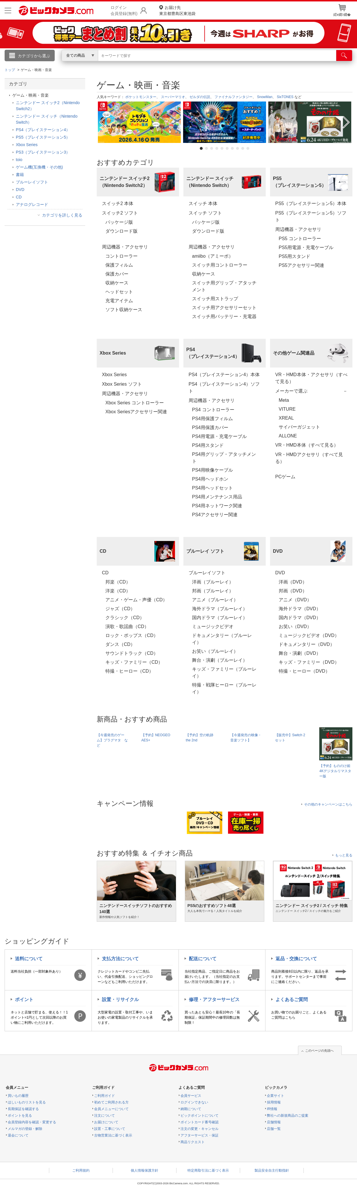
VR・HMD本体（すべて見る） (306, 445)
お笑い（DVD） (295, 626)
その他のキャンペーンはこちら (328, 804)
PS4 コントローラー (213, 409)
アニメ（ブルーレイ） (215, 599)
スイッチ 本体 (203, 203)
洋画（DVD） (293, 581)
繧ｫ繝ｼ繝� (342, 10)
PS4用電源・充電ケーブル (219, 436)
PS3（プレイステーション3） (43, 152)
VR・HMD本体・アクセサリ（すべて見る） (311, 378)
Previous (102, 122)
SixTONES (285, 97)
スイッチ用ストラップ (215, 298)
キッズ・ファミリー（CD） (134, 662)
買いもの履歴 (18, 1096)
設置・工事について (109, 1129)
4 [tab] (216, 148)
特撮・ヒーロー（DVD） (304, 671)
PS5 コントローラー (300, 238)
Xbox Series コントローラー (134, 402)
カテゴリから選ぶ (34, 55)
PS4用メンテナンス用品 (217, 496)
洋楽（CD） (117, 590)
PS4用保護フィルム (212, 418)
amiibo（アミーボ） (212, 256)
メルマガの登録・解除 (25, 1129)
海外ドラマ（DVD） (300, 608)
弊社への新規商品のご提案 (287, 1116)
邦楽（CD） (117, 581)
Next (347, 122)
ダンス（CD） (120, 644)
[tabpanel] (139, 122)
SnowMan (264, 97)
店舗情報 (274, 1122)
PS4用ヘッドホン (210, 479)
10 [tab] (247, 148)
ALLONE (288, 435)
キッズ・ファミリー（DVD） (309, 662)
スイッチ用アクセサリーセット (224, 307)
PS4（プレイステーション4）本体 (224, 374)
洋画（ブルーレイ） (212, 581)
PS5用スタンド (294, 256)
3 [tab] (211, 148)
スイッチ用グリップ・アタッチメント (224, 286)
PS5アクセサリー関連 (301, 265)
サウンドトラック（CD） (131, 653)
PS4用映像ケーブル (212, 470)
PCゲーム (285, 476)
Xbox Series (114, 374)
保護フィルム (119, 265)
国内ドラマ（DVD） (300, 617)
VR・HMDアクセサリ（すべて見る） (309, 458)
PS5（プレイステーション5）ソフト (310, 216)
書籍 (20, 174)
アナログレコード (32, 204)
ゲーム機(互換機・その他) (39, 167)
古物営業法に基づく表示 (113, 1135)
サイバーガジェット (299, 426)
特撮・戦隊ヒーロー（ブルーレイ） (224, 688)
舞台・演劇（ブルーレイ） (219, 660)
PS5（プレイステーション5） (43, 137)
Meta (284, 400)
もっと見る (343, 855)
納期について (191, 1109)
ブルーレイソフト (207, 572)
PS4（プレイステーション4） (43, 129)
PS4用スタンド (208, 445)
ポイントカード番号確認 (200, 1122)
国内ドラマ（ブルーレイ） (219, 617)
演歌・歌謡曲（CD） (127, 626)
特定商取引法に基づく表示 (208, 1170)
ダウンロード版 (121, 231)
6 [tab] (227, 148)
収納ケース (119, 282)
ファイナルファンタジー (233, 97)
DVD (280, 572)
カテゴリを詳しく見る (62, 215)
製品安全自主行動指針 (272, 1170)
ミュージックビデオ (212, 626)
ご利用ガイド (104, 1096)
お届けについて (106, 1122)
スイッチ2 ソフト (120, 213)
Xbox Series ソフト (122, 384)
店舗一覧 (274, 1129)
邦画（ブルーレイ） (212, 590)
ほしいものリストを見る (27, 1102)
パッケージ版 (119, 222)
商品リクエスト (193, 1142)
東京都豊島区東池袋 (177, 10)
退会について (18, 1135)
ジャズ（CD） (120, 608)
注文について (104, 1116)
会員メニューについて (111, 1109)
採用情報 (274, 1102)
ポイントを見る (20, 1116)
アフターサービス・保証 (200, 1135)
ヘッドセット (119, 291)
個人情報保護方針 (144, 1170)
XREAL (286, 418)
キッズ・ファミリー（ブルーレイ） (224, 672)
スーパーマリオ (173, 97)
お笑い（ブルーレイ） (215, 651)
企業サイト (275, 1096)
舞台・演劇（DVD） (300, 653)
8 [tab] (237, 148)
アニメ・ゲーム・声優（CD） (136, 599)
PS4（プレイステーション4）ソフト (224, 387)
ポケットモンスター (140, 97)
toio (19, 159)
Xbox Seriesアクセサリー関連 (136, 411)
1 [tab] (201, 148)
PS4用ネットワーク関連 (217, 505)
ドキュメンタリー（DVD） (307, 644)
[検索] (344, 55)
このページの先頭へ (319, 1050)
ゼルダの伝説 (199, 97)
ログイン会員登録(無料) (124, 10)
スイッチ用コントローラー (219, 265)
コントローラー (121, 256)
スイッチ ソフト (205, 213)
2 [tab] (206, 148)
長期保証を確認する (23, 1109)
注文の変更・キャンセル (200, 1129)
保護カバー (116, 273)
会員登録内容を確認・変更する (32, 1122)
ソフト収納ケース (123, 309)
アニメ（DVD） (295, 599)
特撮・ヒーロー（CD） (129, 671)
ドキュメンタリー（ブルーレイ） (222, 639)
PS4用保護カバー (210, 427)
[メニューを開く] (8, 10)
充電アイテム (119, 300)
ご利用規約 (81, 1170)
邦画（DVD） (293, 590)
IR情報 (272, 1109)
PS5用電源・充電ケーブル (306, 247)
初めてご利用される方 (111, 1102)
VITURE (287, 409)
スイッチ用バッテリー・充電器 (224, 316)
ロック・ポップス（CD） (131, 635)
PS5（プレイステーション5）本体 (310, 203)
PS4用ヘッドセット (212, 487)
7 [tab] (232, 148)
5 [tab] (222, 148)
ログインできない (194, 1102)
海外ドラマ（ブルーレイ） (219, 608)
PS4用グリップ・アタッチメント (224, 458)
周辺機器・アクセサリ (125, 246)
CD (105, 572)
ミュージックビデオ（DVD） (309, 635)
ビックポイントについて (200, 1116)
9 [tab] (242, 148)
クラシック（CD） (124, 617)
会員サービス (191, 1096)
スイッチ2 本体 (117, 203)
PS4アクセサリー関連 (215, 514)
